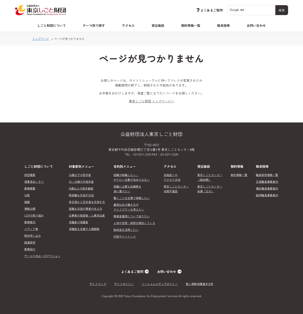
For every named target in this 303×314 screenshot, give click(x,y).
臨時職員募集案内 (267, 195)
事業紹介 (29, 249)
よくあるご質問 (209, 10)
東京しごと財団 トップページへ (151, 101)
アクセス (128, 25)
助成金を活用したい (126, 230)
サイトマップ (97, 284)
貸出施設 (158, 25)
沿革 (27, 195)
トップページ (40, 39)
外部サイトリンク (125, 236)
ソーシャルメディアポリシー (160, 284)
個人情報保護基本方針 (200, 284)
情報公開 (29, 209)
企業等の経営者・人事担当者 (87, 215)
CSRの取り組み (34, 215)
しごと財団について (51, 25)
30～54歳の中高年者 (81, 182)
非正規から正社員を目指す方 (87, 202)
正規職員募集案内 (267, 182)
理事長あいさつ (34, 182)
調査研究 (29, 242)
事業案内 (29, 222)
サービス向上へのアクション (42, 256)
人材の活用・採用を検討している (134, 223)
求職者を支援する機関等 (84, 229)
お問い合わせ (256, 25)
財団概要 (29, 175)
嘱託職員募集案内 (267, 188)
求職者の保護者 (78, 222)
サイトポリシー (124, 284)
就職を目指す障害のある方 (85, 209)
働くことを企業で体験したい (132, 198)
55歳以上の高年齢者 (81, 188)
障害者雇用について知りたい (132, 216)
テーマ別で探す (94, 25)
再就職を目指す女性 (81, 195)
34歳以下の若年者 (80, 175)
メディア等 (31, 229)
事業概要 (29, 188)
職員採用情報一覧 (267, 175)
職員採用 (223, 25)
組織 (27, 202)
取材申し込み (32, 236)
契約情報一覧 (190, 25)
